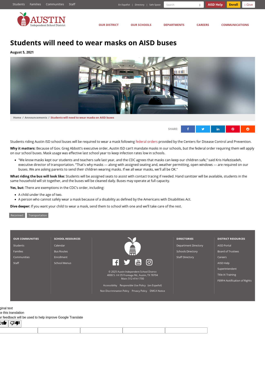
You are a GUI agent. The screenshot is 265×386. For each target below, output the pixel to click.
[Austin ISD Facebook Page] (116, 262)
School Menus (62, 263)
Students (19, 4)
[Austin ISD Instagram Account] (149, 262)
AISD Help (223, 263)
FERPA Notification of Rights (234, 280)
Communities (55, 4)
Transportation (38, 215)
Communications (235, 25)
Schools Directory (187, 251)
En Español (124, 4)
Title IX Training (226, 274)
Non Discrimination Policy (114, 291)
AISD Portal (224, 245)
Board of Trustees (228, 251)
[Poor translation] (14, 323)
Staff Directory (185, 257)
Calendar (59, 245)
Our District (109, 25)
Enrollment (61, 257)
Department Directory (189, 245)
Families (35, 4)
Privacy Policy (139, 291)
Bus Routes (61, 251)
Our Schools (141, 25)
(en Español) (155, 285)
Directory (139, 4)
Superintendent (227, 269)
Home (17, 117)
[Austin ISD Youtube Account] (138, 262)
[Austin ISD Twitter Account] (127, 262)
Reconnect (17, 215)
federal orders (147, 141)
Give (248, 4)
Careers (203, 25)
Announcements (36, 117)
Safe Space (155, 4)
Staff (72, 4)
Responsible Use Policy (133, 285)
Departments (174, 25)
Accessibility (110, 285)
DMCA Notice (157, 291)
